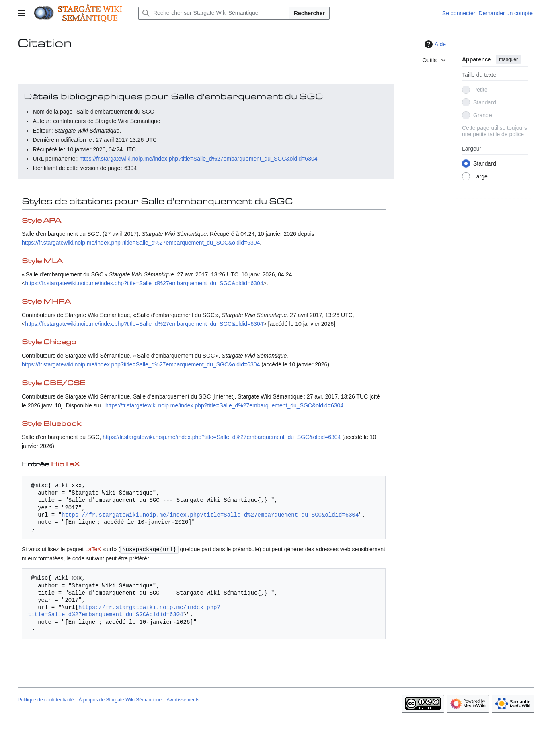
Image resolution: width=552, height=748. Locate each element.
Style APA (41, 220)
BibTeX (65, 464)
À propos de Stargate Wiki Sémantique (120, 699)
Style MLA (42, 261)
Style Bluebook (51, 424)
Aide (434, 44)
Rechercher (309, 13)
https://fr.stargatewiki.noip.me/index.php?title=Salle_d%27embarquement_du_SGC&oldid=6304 (198, 158)
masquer (508, 59)
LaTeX (93, 549)
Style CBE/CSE (53, 383)
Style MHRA (46, 301)
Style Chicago (49, 342)
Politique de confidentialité (46, 699)
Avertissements (182, 699)
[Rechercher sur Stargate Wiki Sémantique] (213, 13)
